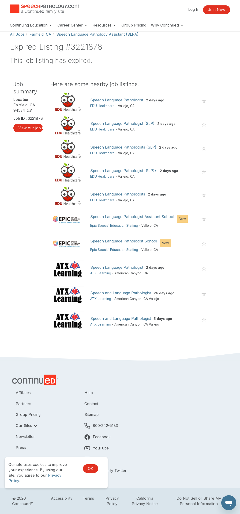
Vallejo (123, 106)
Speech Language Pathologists (117, 194)
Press (21, 447)
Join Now (216, 9)
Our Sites (24, 425)
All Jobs (17, 34)
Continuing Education (31, 25)
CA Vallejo (151, 299)
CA (132, 106)
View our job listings (30, 128)
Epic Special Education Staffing (114, 225)
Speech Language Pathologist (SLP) (122, 123)
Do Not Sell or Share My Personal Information (198, 501)
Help (88, 392)
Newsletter (25, 436)
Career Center (72, 25)
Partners (23, 403)
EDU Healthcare (102, 106)
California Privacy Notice (145, 501)
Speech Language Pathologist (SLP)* (123, 170)
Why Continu (167, 25)
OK (90, 468)
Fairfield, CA (40, 34)
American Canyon (128, 273)
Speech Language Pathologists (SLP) (123, 147)
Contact (91, 403)
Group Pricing (133, 25)
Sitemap (91, 414)
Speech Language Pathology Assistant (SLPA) (97, 34)
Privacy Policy (112, 501)
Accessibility (61, 498)
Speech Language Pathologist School (123, 241)
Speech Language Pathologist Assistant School (132, 216)
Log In (193, 9)
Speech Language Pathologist (116, 100)
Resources (105, 25)
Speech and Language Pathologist (120, 293)
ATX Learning (100, 273)
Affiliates (23, 392)
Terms (88, 498)
